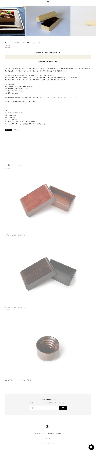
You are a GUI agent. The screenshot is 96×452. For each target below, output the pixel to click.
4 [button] (49, 37)
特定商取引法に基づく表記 (54, 433)
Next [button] (93, 21)
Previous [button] (3, 21)
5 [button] (50, 37)
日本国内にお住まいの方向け (48, 61)
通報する (16, 129)
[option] (48, 21)
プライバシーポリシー (40, 433)
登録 (63, 407)
